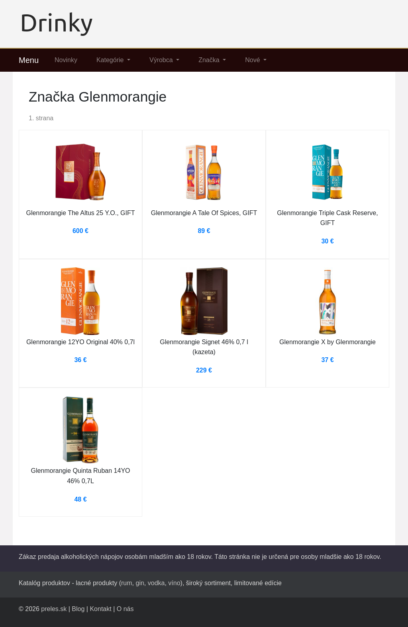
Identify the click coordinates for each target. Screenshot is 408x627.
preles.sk (54, 608)
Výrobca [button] (162, 60)
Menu (29, 60)
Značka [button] (209, 60)
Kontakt (100, 608)
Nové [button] (253, 60)
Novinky (66, 60)
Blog (78, 608)
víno (174, 583)
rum (126, 583)
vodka (156, 583)
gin (139, 583)
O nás (125, 608)
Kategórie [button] (111, 60)
